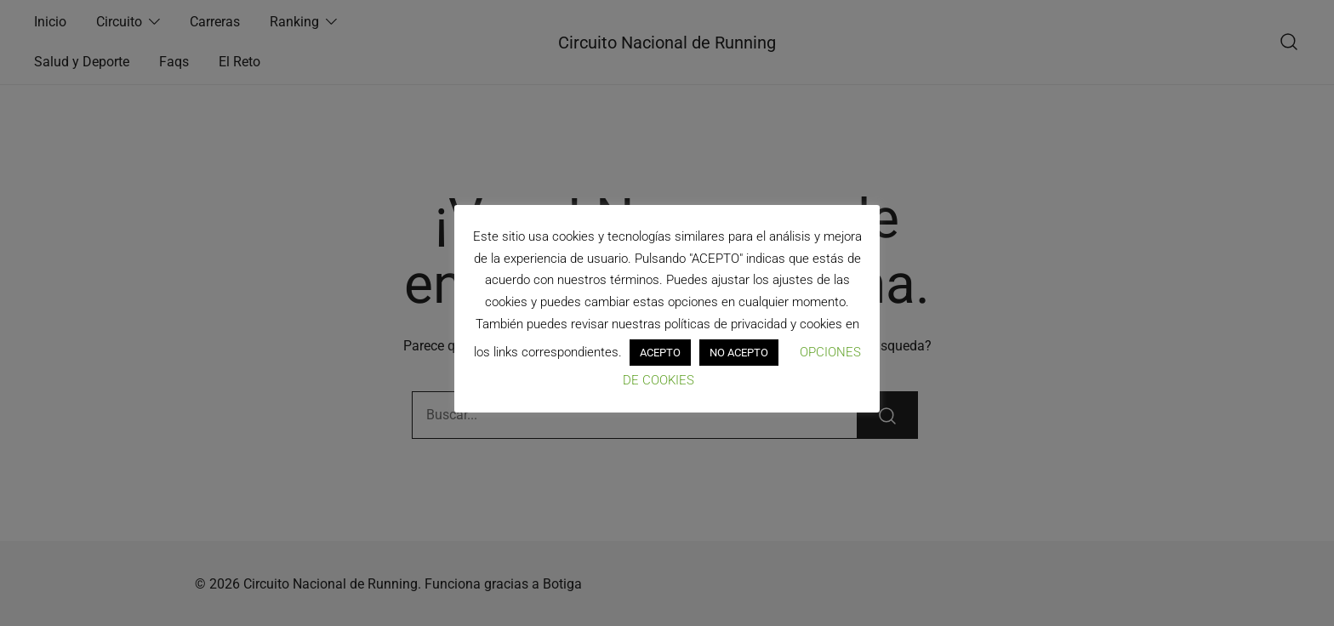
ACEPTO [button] (660, 352)
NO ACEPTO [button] (739, 352)
